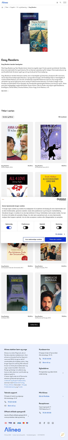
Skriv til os (46, 363)
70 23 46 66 (12, 402)
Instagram (40, 423)
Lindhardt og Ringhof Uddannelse (14, 380)
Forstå (20, 387)
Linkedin (53, 423)
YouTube (48, 423)
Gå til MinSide (44, 396)
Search (60, 2)
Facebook (44, 423)
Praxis (6, 385)
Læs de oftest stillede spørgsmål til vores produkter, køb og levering (15, 416)
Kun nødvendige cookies (33, 239)
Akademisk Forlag (18, 383)
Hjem (2, 7)
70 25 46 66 (46, 359)
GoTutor (11, 385)
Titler (6, 7)
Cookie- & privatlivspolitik (19, 435)
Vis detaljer (59, 234)
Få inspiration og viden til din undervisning (48, 373)
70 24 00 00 (46, 413)
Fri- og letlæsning (22, 7)
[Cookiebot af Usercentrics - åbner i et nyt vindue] (58, 199)
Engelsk (12, 7)
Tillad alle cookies (55, 239)
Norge (24, 385)
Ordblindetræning (10, 387)
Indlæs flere (34, 325)
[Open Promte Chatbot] (62, 434)
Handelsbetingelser (31, 435)
